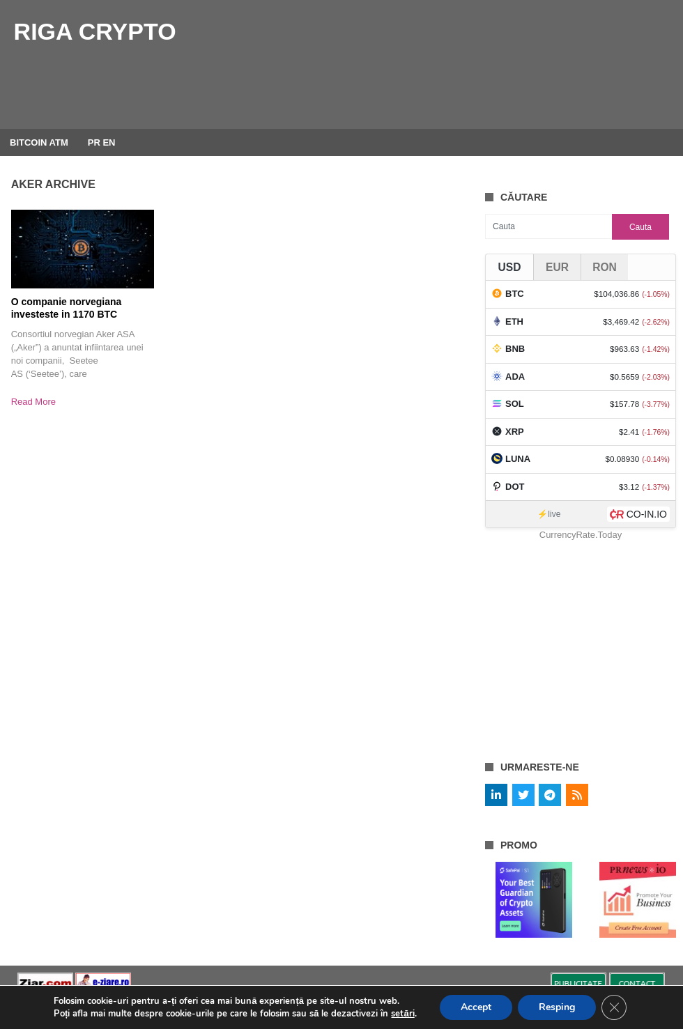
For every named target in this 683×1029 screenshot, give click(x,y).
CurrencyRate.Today (580, 534)
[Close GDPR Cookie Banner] (614, 1007)
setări (402, 1013)
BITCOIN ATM (39, 142)
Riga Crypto (95, 31)
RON (604, 267)
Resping (557, 1007)
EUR (557, 267)
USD (509, 267)
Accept (476, 1007)
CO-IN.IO (647, 514)
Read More (33, 401)
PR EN (102, 142)
